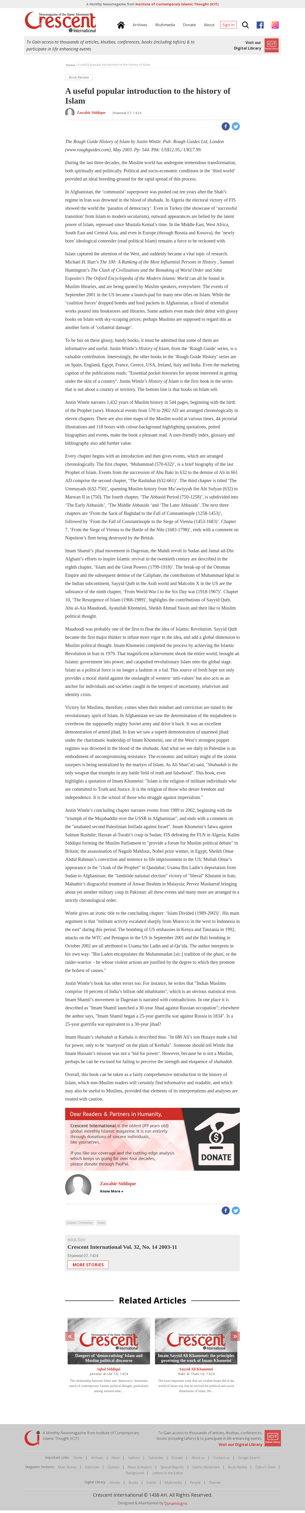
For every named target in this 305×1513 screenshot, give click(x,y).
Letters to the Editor (167, 1475)
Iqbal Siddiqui (108, 1372)
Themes (215, 1485)
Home (78, 1460)
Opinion (114, 1469)
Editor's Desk (265, 1469)
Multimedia (173, 1485)
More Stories (88, 1267)
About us (198, 1460)
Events (151, 1485)
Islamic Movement (206, 1469)
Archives (97, 1460)
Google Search (249, 1460)
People (195, 1485)
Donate (177, 1460)
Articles (115, 1485)
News (116, 1460)
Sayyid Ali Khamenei (196, 1372)
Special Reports (172, 1469)
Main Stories (67, 1469)
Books (133, 1485)
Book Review (237, 1469)
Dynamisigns (175, 1505)
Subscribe (155, 1460)
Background (135, 1475)
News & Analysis (140, 1469)
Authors (134, 1460)
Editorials (92, 1469)
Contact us (221, 1460)
